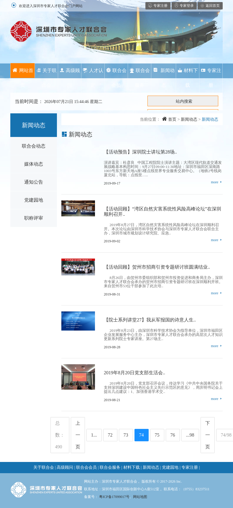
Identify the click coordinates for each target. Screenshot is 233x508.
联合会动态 (33, 145)
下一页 (207, 435)
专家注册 (211, 78)
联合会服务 (139, 78)
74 (141, 434)
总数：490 (60, 435)
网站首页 (22, 73)
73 (126, 434)
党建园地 (33, 199)
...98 (190, 434)
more (217, 182)
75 (157, 434)
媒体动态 (33, 163)
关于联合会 (46, 78)
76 (172, 434)
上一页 (78, 435)
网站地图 (140, 497)
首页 (169, 119)
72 (110, 434)
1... (94, 434)
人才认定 (93, 78)
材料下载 (188, 78)
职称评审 (33, 217)
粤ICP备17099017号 (114, 497)
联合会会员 (116, 78)
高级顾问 (70, 78)
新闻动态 (164, 78)
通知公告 (33, 181)
